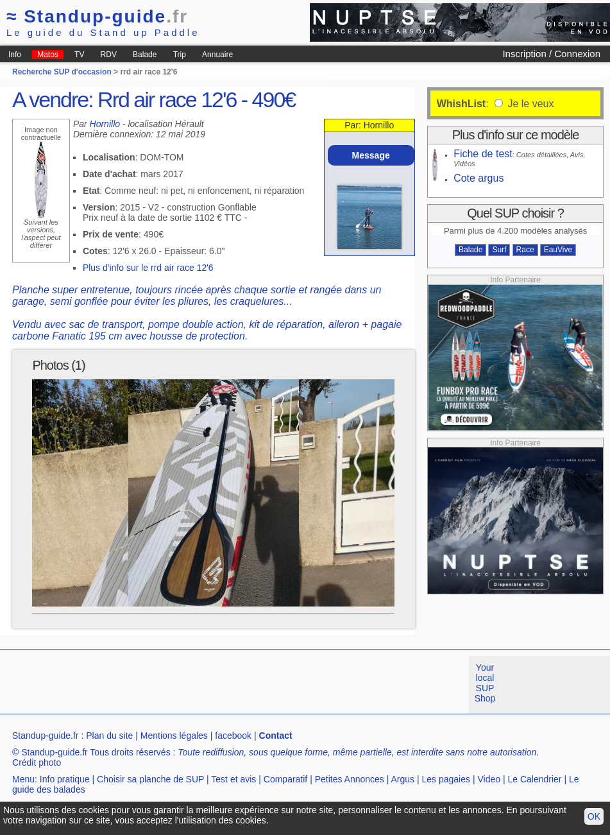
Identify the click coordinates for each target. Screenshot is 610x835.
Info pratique (65, 779)
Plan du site (109, 735)
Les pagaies (446, 779)
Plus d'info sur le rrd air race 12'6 (148, 268)
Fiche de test (483, 153)
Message (371, 155)
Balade (145, 54)
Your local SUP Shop (485, 682)
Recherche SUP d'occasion (62, 71)
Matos (47, 54)
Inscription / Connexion (551, 53)
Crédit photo (36, 762)
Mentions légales (174, 735)
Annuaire (217, 54)
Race (525, 249)
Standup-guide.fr (45, 735)
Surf (499, 249)
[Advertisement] (233, 685)
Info (14, 54)
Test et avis (233, 779)
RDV (109, 54)
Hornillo (105, 124)
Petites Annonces (349, 779)
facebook (233, 735)
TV (79, 54)
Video (488, 779)
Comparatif (285, 779)
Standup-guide (97, 16)
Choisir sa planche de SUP (150, 779)
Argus (403, 779)
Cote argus (478, 178)
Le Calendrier (534, 779)
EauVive (558, 249)
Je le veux (529, 103)
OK (594, 816)
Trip (179, 54)
